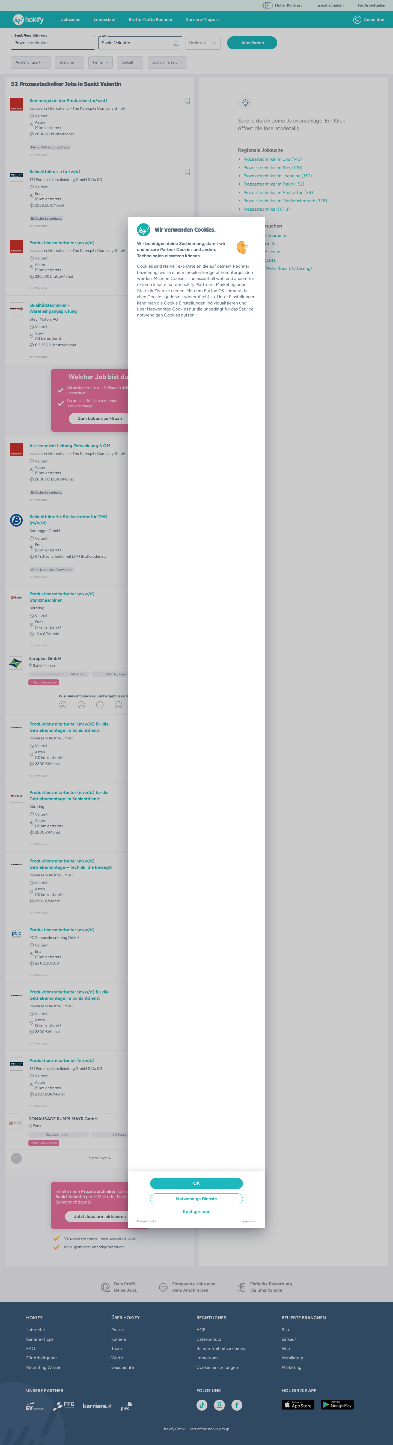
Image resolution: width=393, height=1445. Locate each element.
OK (196, 1183)
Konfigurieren (196, 1211)
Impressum (248, 1221)
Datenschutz (146, 1221)
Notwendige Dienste (196, 1198)
